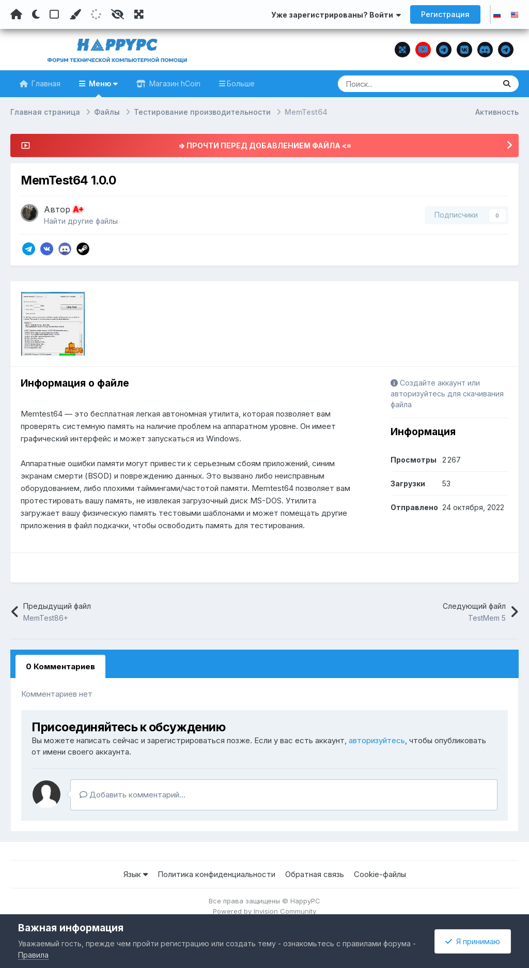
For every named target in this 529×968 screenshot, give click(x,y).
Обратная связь (314, 874)
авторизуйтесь (377, 740)
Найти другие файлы (81, 221)
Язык (135, 874)
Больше (241, 83)
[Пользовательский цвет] (75, 14)
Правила (33, 954)
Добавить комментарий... (132, 795)
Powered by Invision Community (264, 911)
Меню (102, 88)
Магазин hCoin (173, 83)
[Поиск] (397, 83)
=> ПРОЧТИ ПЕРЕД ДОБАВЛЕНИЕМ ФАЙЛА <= (264, 145)
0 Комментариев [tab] (60, 666)
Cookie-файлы (380, 874)
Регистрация (445, 14)
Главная (44, 83)
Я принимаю (472, 941)
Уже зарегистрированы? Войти (336, 14)
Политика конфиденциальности (216, 874)
